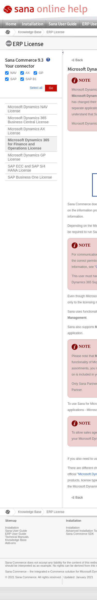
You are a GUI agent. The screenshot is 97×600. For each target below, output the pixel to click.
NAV (13, 73)
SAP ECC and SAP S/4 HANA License (26, 168)
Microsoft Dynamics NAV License (28, 109)
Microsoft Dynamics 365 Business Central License (28, 120)
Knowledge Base (29, 32)
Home (10, 23)
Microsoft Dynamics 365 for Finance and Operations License (28, 144)
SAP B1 (31, 79)
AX (28, 73)
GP (41, 73)
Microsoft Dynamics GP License (27, 157)
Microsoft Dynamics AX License (26, 131)
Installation (32, 23)
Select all (36, 88)
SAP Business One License (30, 177)
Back (79, 60)
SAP (13, 79)
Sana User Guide (63, 23)
